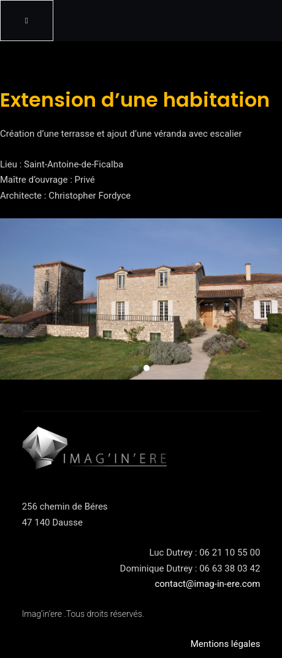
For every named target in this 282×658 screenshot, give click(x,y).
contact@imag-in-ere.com (207, 583)
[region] (141, 299)
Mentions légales (226, 643)
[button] (135, 368)
